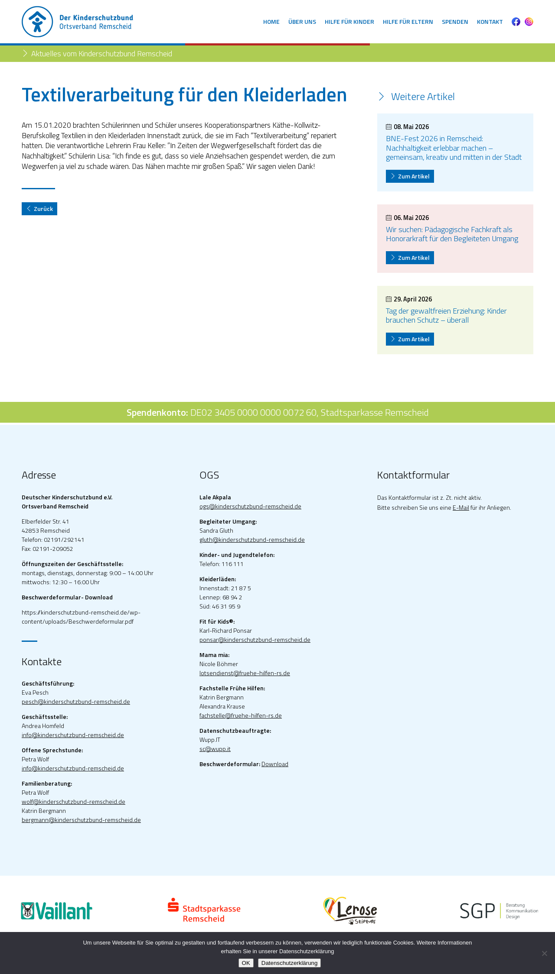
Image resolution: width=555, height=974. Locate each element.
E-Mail (461, 507)
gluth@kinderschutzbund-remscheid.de (252, 539)
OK (246, 963)
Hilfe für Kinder (349, 21)
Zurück (39, 208)
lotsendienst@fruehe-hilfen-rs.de (244, 672)
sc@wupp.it (215, 748)
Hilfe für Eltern (408, 21)
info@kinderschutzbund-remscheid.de (73, 734)
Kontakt (490, 21)
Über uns (302, 21)
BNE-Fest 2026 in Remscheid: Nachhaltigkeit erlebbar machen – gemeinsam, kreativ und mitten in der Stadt (454, 148)
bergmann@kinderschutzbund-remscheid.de (81, 819)
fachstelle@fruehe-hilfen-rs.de (240, 715)
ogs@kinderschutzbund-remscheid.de (250, 506)
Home (271, 21)
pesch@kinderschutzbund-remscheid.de (76, 701)
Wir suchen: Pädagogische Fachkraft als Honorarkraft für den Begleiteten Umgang (452, 234)
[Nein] (544, 953)
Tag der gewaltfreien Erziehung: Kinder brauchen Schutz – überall (446, 315)
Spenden (455, 21)
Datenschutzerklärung (289, 963)
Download (274, 763)
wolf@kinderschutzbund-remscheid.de (73, 801)
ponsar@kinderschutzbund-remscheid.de (254, 639)
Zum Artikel (410, 176)
